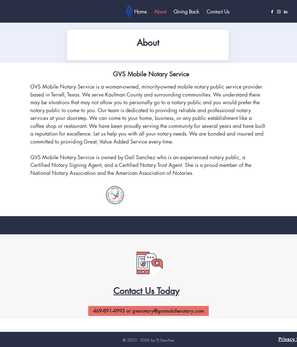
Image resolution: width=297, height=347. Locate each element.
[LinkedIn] (285, 11)
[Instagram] (278, 11)
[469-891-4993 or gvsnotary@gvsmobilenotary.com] (148, 311)
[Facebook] (272, 11)
